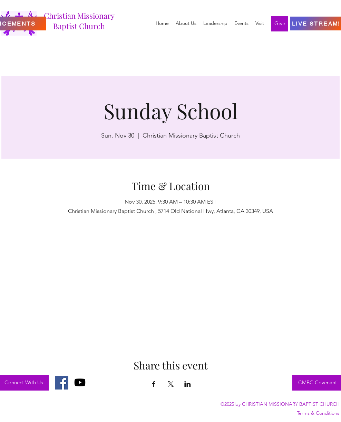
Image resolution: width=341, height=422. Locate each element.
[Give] (279, 23)
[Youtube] (80, 382)
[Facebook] (61, 383)
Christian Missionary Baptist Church (79, 20)
